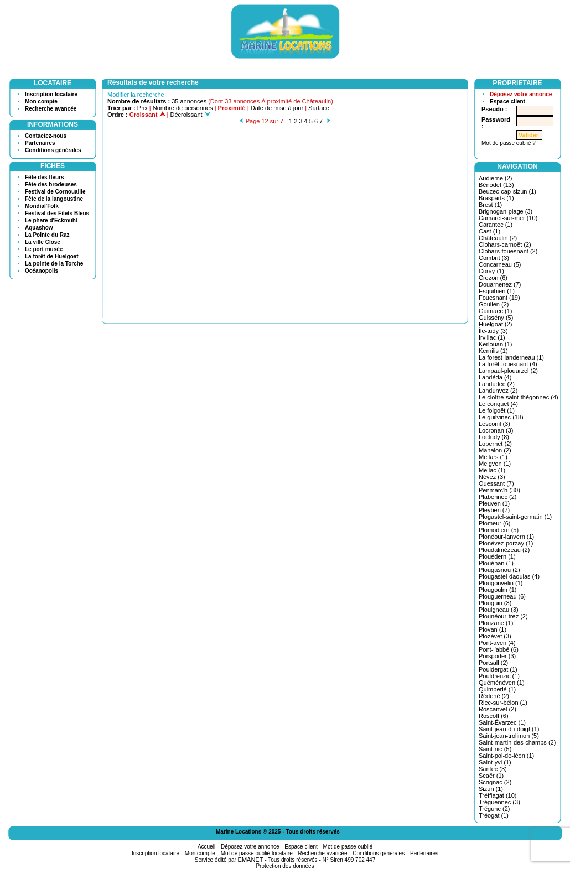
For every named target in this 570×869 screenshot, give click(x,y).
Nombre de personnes (183, 108)
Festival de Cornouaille (55, 192)
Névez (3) (492, 476)
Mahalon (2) (495, 450)
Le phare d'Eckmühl (51, 220)
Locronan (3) (496, 430)
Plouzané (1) (496, 623)
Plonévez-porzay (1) (506, 543)
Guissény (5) (496, 317)
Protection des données (285, 866)
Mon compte (41, 101)
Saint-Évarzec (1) (502, 722)
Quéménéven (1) (502, 682)
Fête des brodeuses (51, 184)
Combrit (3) (494, 257)
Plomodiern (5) (499, 530)
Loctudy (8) (494, 437)
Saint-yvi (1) (495, 762)
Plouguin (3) (495, 603)
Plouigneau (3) (499, 609)
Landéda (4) (495, 377)
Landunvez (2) (498, 390)
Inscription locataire (51, 94)
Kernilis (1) (493, 350)
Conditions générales (53, 150)
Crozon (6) (493, 277)
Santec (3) (493, 769)
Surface (318, 108)
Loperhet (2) (495, 443)
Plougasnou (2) (499, 569)
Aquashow (39, 228)
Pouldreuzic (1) (499, 676)
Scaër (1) (491, 775)
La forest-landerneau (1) (511, 357)
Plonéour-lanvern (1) (506, 536)
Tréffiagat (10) (497, 795)
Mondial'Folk (42, 206)
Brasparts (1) (496, 198)
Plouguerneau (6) (502, 596)
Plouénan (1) (496, 563)
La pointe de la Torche (54, 264)
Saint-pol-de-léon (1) (506, 755)
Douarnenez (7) (500, 284)
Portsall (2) (493, 662)
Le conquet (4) (498, 403)
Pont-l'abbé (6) (499, 649)
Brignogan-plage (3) (505, 211)
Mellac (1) (492, 470)
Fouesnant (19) (499, 297)
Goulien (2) (494, 304)
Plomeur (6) (494, 523)
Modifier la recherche (135, 94)
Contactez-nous (45, 136)
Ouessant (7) (496, 483)
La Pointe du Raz (47, 235)
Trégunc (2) (494, 808)
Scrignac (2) (495, 782)
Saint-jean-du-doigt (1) (509, 729)
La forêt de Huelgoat (52, 256)
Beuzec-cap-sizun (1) (507, 191)
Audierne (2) (495, 178)
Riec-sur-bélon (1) (503, 702)
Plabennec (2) (498, 496)
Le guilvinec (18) (501, 417)
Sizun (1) (491, 788)
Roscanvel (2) (497, 709)
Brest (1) (490, 204)
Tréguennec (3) (499, 802)
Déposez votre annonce (521, 94)
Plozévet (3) (495, 636)
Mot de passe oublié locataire (257, 853)
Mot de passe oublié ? (508, 143)
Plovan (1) (492, 629)
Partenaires (40, 143)
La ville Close (42, 242)
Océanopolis (41, 271)
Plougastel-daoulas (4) (509, 576)
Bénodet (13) (496, 184)
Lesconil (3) (494, 423)
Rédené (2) (494, 696)
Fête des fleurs (44, 177)
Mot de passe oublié (348, 847)
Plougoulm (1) (497, 589)
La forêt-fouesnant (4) (508, 364)
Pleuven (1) (494, 503)
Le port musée (44, 249)
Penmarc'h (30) (499, 490)
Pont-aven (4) (497, 642)
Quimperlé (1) (497, 689)
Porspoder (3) (497, 656)
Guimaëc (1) (495, 311)
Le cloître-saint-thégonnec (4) (518, 397)
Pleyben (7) (494, 510)
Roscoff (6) (494, 715)
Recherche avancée (50, 109)
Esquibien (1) (497, 291)
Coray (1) (491, 271)
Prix (142, 108)
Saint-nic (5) (495, 749)
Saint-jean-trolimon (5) (509, 735)
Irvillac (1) (492, 337)
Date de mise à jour (277, 108)
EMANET (250, 859)
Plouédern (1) (497, 556)
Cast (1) (489, 231)
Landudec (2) (497, 384)
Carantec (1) (495, 224)
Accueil (206, 847)
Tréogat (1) (494, 815)
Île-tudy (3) (493, 330)
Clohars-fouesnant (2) (508, 251)
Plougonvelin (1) (501, 583)
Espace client (507, 101)
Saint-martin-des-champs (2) (517, 742)
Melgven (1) (495, 463)
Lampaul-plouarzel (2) (508, 370)
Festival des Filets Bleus (57, 213)
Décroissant (190, 114)
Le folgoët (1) (497, 410)
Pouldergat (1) (498, 669)
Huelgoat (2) (495, 324)
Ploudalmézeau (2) (504, 550)
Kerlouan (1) (495, 344)
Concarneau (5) (500, 264)
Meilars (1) (493, 457)
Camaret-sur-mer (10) (508, 218)
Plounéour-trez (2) (503, 616)
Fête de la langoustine (54, 199)
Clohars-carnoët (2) (505, 244)
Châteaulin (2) (498, 238)
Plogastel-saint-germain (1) (515, 516)
